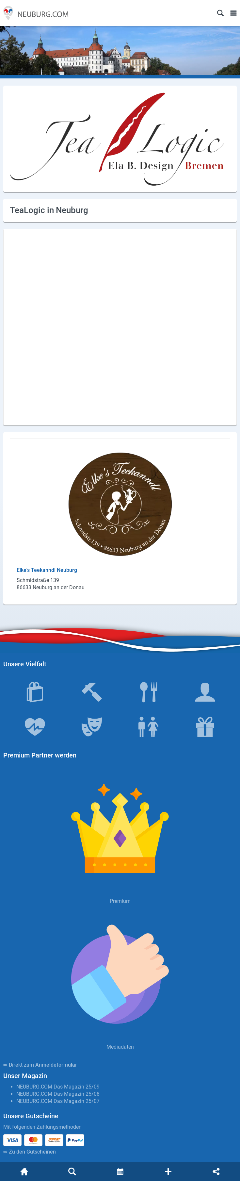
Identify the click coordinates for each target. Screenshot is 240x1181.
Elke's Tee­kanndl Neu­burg (47, 570)
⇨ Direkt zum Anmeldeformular (40, 1065)
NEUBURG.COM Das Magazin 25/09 (58, 1087)
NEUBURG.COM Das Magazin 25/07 (58, 1101)
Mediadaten (120, 1047)
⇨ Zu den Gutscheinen (29, 1152)
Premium (120, 901)
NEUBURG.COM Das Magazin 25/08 (58, 1094)
